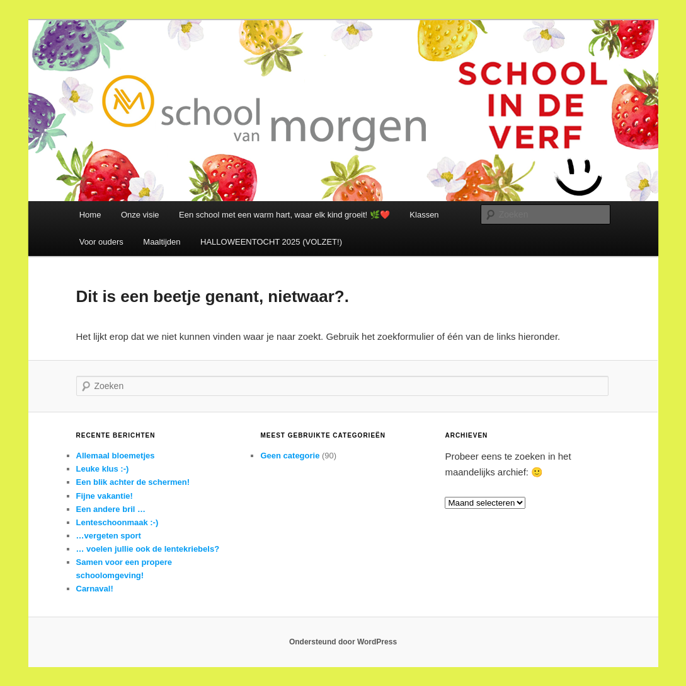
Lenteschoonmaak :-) (117, 522)
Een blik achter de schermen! (133, 482)
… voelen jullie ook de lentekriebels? (148, 549)
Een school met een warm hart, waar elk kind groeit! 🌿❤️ (284, 214)
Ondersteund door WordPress (343, 641)
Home (90, 214)
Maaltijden (161, 242)
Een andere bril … (111, 509)
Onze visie (140, 214)
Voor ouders (101, 242)
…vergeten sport (108, 535)
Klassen (423, 214)
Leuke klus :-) (102, 469)
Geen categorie (289, 455)
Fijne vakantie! (104, 496)
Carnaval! (94, 588)
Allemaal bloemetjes (115, 455)
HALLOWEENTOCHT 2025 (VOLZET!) (271, 242)
